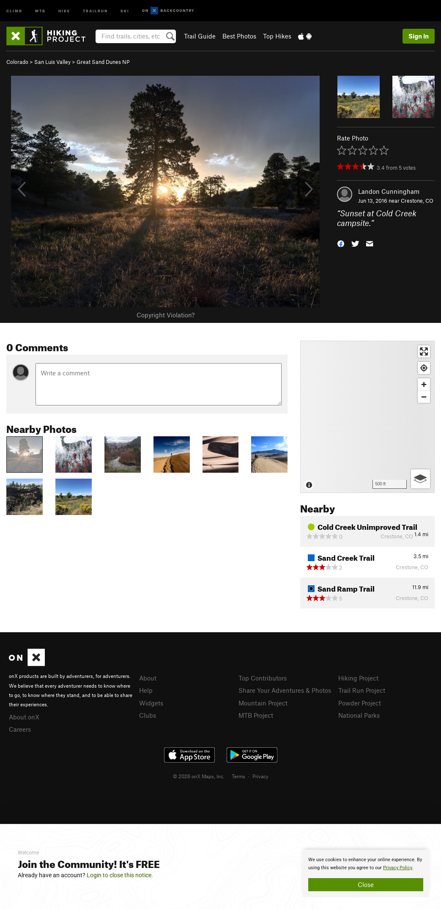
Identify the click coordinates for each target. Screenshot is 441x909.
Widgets (151, 703)
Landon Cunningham (388, 191)
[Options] (420, 478)
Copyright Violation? (165, 315)
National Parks (359, 715)
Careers (20, 729)
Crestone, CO (417, 200)
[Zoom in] (424, 384)
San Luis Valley (52, 61)
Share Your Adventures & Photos (284, 690)
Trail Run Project (361, 690)
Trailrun (95, 10)
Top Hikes (277, 36)
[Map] (367, 417)
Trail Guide (200, 36)
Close (366, 884)
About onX (24, 717)
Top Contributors (262, 678)
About (147, 678)
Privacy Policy (397, 867)
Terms (238, 776)
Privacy (260, 776)
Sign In (418, 36)
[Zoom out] (424, 397)
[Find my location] (424, 368)
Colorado (17, 61)
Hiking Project (358, 678)
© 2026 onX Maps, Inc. (199, 776)
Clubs (147, 715)
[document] (365, 873)
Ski (125, 10)
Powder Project (359, 703)
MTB (40, 10)
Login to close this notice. (120, 875)
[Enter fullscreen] (424, 351)
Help (146, 690)
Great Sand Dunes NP (103, 61)
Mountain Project (263, 703)
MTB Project (255, 715)
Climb (14, 10)
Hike (64, 10)
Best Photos (239, 36)
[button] (341, 243)
